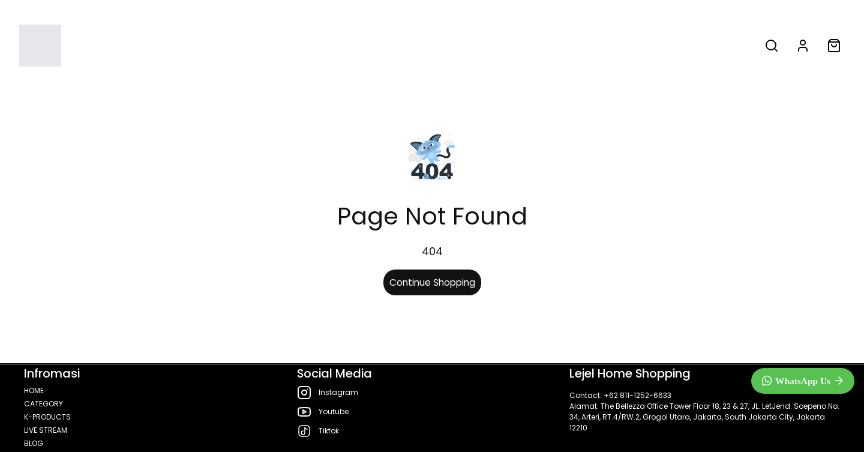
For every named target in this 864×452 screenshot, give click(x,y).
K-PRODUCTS (430, 45)
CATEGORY (333, 45)
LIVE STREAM (524, 45)
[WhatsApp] (802, 381)
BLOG (593, 45)
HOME (266, 45)
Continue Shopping (432, 282)
